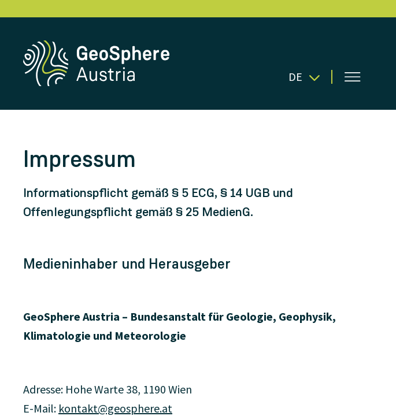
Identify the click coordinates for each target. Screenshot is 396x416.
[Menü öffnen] (352, 77)
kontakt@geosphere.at (115, 408)
